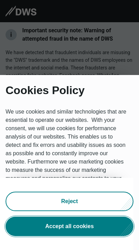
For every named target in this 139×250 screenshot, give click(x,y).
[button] (69, 201)
